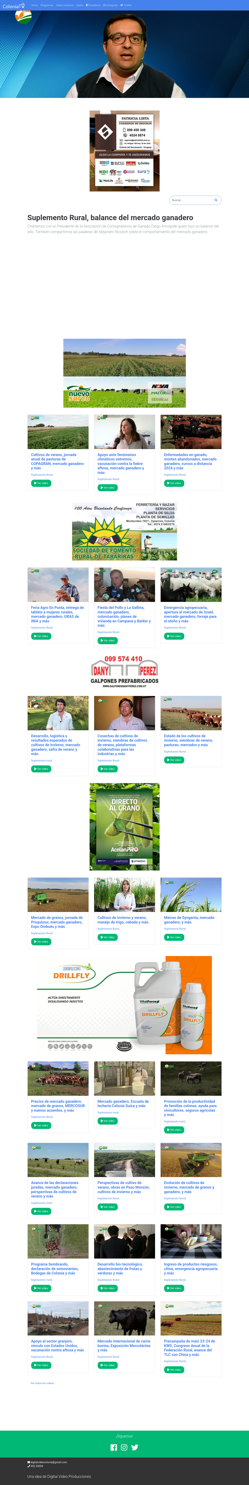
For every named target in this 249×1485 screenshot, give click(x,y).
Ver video (41, 483)
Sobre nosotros (65, 5)
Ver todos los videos (42, 1383)
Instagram (110, 5)
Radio (79, 5)
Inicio (34, 5)
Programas (47, 5)
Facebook (93, 5)
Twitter (126, 5)
